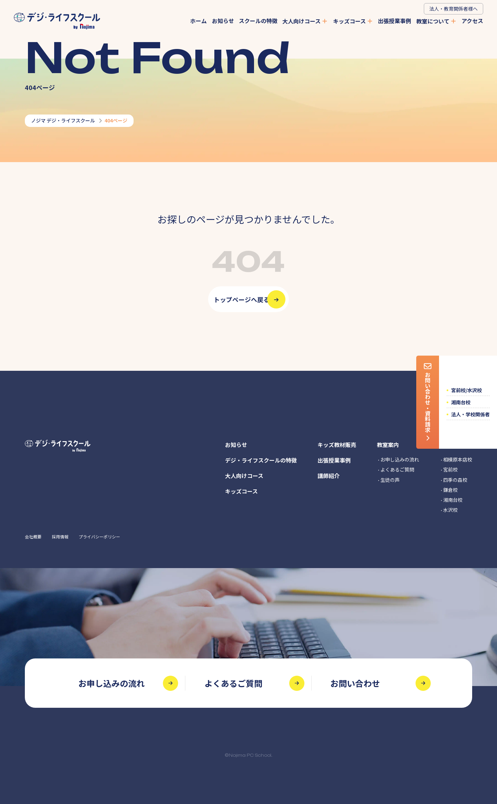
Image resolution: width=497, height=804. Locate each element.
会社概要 (33, 536)
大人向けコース (305, 21)
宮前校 (450, 469)
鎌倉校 (450, 489)
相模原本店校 (457, 459)
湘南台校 (460, 402)
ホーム (198, 21)
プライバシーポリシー (99, 536)
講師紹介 (329, 476)
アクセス (472, 21)
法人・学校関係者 (470, 414)
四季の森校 (455, 479)
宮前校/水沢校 (466, 390)
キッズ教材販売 (337, 444)
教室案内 (388, 444)
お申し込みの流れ (399, 459)
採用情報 (60, 536)
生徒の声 (390, 479)
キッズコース (353, 21)
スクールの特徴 (258, 21)
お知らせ (223, 21)
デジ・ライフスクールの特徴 (261, 460)
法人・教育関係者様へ (453, 8)
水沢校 (450, 509)
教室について (436, 21)
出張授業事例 (394, 21)
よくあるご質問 (397, 469)
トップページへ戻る (242, 299)
